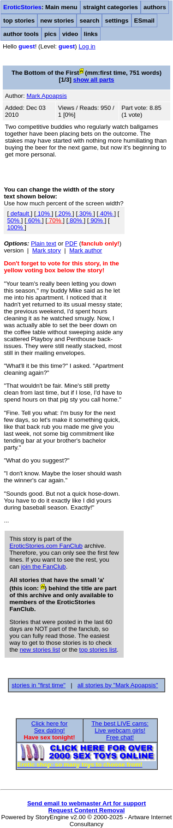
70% (55, 220)
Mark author (85, 250)
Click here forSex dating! (49, 727)
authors (154, 7)
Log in (86, 46)
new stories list (40, 649)
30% (85, 213)
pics (50, 33)
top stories (19, 20)
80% (76, 220)
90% (97, 220)
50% (14, 220)
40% (106, 213)
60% (34, 220)
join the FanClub (43, 566)
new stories (57, 20)
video (70, 33)
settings (116, 20)
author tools (21, 33)
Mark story (46, 250)
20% (64, 213)
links (91, 33)
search (89, 20)
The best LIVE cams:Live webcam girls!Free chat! (120, 730)
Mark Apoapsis (46, 95)
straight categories (110, 7)
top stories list (98, 649)
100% (15, 227)
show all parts (93, 79)
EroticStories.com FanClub (46, 545)
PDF (71, 243)
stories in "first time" (39, 685)
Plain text (43, 243)
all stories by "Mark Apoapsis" (118, 685)
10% (44, 213)
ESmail (144, 20)
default (19, 213)
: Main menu (40, 7)
